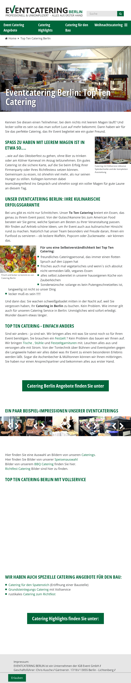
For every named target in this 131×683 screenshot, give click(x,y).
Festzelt (60, 338)
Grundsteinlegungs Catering (29, 589)
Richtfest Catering (17, 469)
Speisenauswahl (66, 459)
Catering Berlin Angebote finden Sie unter (65, 385)
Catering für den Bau (76, 27)
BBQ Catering (44, 464)
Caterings (88, 455)
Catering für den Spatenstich (29, 585)
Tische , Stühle (33, 343)
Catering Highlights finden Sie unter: (65, 618)
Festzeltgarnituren (64, 343)
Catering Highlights (45, 27)
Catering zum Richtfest (39, 594)
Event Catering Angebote (14, 27)
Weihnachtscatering (108, 24)
